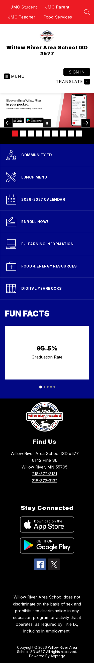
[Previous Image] (8, 123)
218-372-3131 (44, 473)
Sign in (77, 72)
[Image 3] (31, 133)
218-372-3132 (44, 480)
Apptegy (58, 656)
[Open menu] (14, 76)
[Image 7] (63, 133)
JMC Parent (57, 7)
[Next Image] (85, 123)
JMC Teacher (22, 17)
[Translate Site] (72, 81)
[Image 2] (23, 133)
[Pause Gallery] (47, 123)
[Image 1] (15, 133)
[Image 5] (47, 133)
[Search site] (87, 12)
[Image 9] (79, 133)
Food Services (57, 17)
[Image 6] (55, 133)
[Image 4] (39, 133)
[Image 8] (71, 133)
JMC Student (24, 7)
